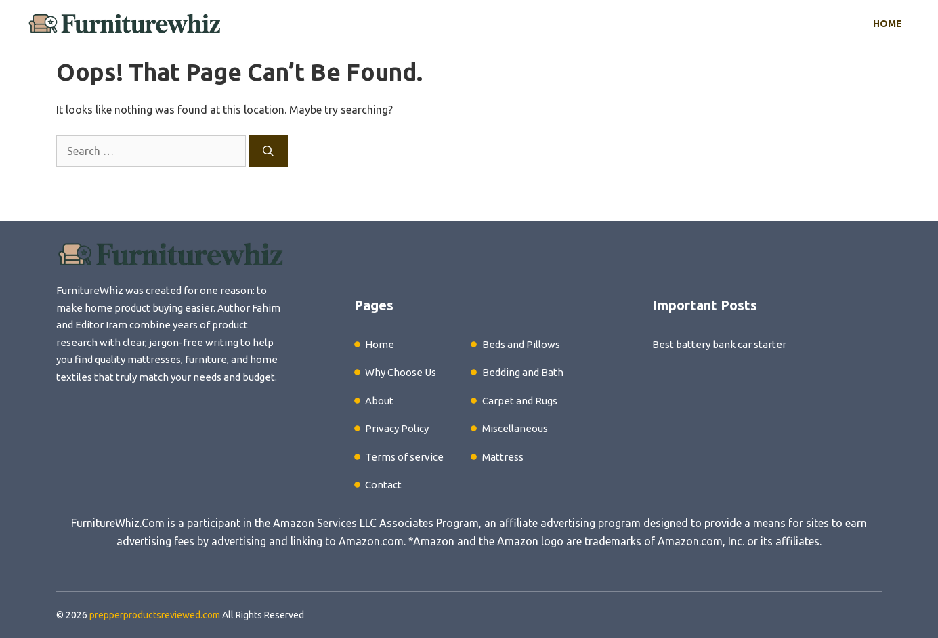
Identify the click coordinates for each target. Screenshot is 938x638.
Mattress (503, 457)
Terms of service (404, 457)
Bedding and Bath (522, 372)
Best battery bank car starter (719, 344)
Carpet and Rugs (519, 400)
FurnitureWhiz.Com (118, 523)
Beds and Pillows (521, 344)
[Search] (268, 151)
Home (887, 23)
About (379, 400)
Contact (383, 484)
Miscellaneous (515, 428)
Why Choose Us (400, 372)
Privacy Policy (397, 428)
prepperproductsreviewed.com (154, 615)
